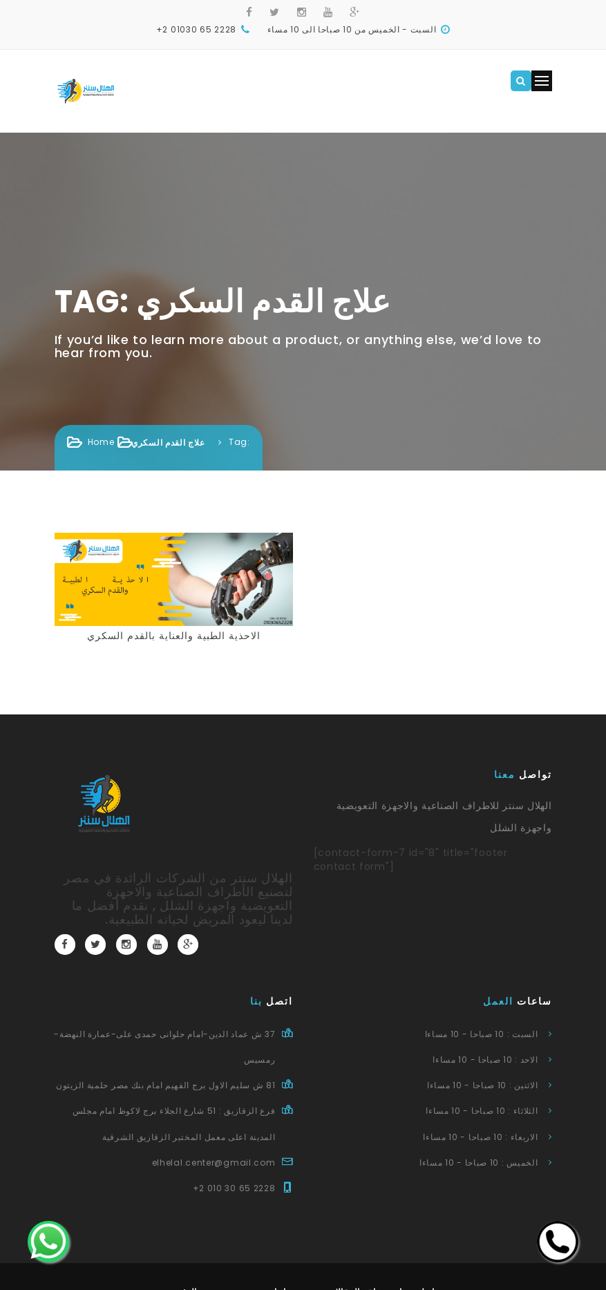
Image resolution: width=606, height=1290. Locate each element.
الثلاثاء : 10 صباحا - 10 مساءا (482, 1111)
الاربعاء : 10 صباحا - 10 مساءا (480, 1137)
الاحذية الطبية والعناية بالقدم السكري (174, 636)
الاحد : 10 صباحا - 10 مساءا (485, 1059)
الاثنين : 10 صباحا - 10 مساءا (482, 1085)
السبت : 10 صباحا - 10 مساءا (481, 1034)
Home (101, 442)
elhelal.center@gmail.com (214, 1162)
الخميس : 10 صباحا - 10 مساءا (478, 1162)
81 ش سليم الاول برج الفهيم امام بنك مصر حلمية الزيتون (165, 1085)
